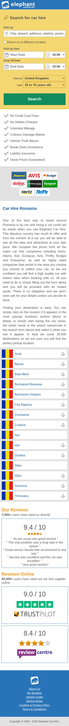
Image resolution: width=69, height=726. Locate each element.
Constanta (22, 415)
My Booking (34, 692)
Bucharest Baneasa (28, 384)
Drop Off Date (12, 60)
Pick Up (8, 27)
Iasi (17, 435)
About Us (34, 688)
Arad (18, 354)
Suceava (21, 486)
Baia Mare (22, 374)
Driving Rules (34, 701)
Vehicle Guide (34, 697)
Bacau (19, 364)
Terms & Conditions (34, 709)
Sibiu (18, 465)
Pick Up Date (12, 48)
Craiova (20, 425)
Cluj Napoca (23, 404)
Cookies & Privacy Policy (34, 705)
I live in (17, 78)
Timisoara (21, 496)
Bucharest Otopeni (28, 394)
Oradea (20, 455)
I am (19, 85)
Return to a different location (26, 42)
